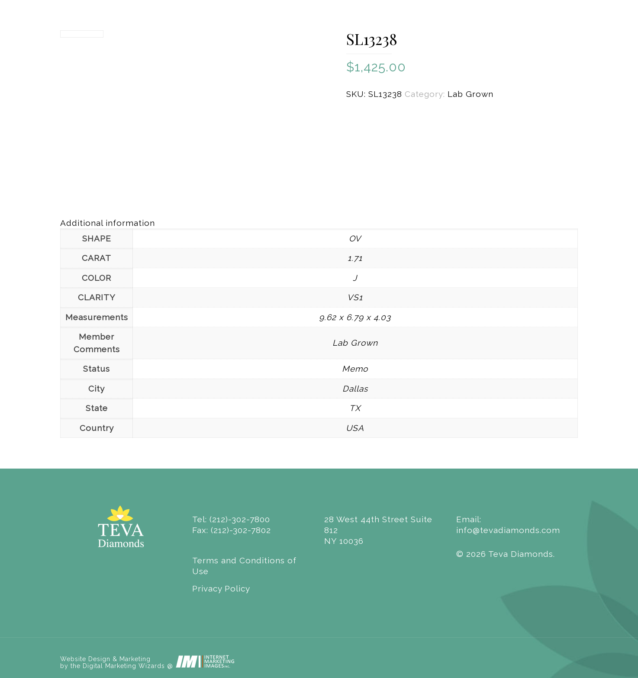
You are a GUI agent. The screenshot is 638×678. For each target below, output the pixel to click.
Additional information (107, 223)
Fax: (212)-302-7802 (231, 530)
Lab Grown (470, 94)
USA (355, 428)
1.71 (355, 258)
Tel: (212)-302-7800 (231, 519)
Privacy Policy (221, 588)
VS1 (355, 297)
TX (355, 408)
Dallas (355, 388)
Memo (355, 368)
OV (355, 238)
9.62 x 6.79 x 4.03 (355, 317)
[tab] (319, 223)
